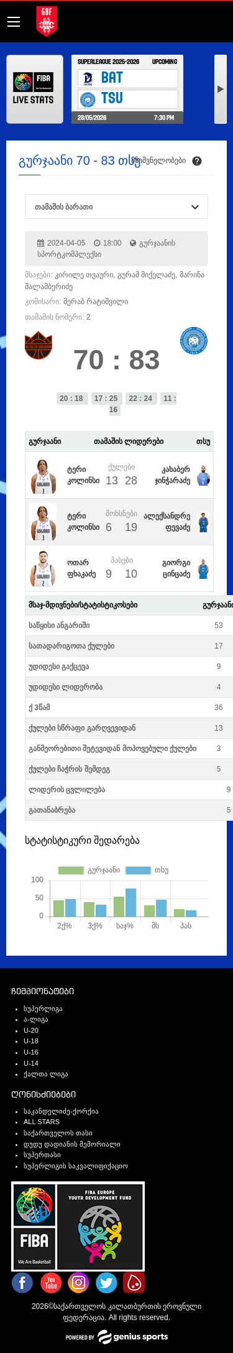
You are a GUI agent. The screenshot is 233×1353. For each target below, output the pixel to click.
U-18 (31, 1041)
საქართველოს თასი (58, 1133)
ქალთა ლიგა (46, 1074)
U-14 (31, 1063)
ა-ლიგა (36, 1019)
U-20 (31, 1030)
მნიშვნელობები (158, 160)
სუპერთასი (42, 1154)
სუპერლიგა (43, 1008)
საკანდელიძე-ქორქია (61, 1111)
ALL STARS (42, 1121)
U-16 (31, 1052)
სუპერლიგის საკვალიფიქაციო (76, 1166)
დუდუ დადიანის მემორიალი (72, 1144)
